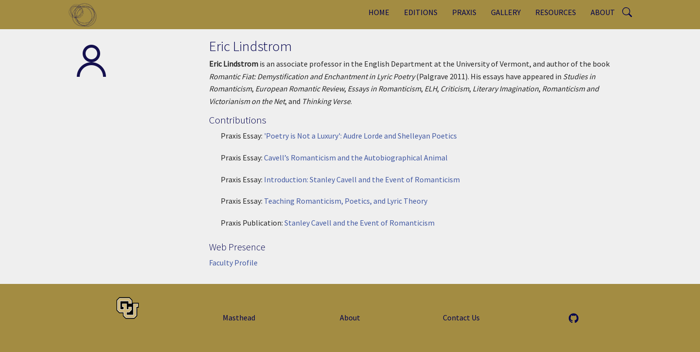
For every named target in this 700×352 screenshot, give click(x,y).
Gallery (506, 12)
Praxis (464, 12)
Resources (555, 12)
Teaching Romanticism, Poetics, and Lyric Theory (345, 201)
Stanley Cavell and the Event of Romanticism (359, 223)
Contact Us (461, 317)
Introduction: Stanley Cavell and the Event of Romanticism (362, 179)
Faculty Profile (233, 262)
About (603, 12)
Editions (421, 12)
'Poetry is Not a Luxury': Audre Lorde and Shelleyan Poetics (360, 136)
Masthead (239, 317)
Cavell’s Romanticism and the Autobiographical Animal (356, 157)
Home (378, 12)
